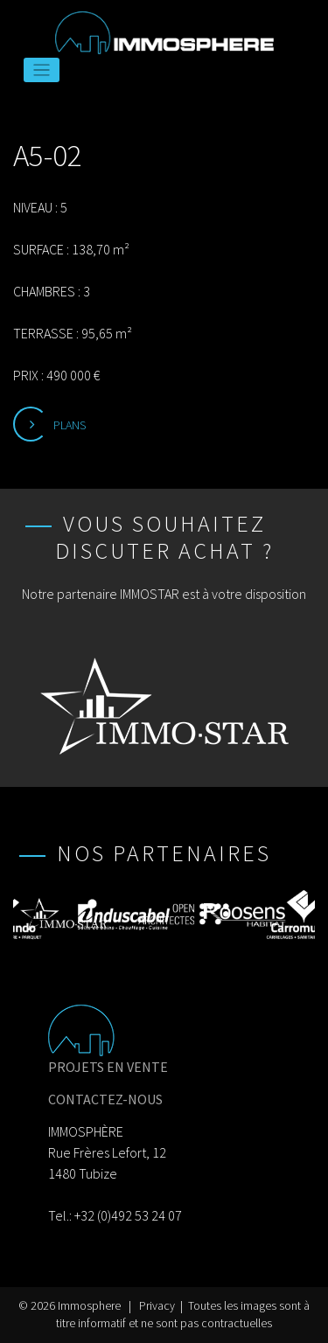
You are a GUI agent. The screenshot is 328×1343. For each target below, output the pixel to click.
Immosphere (89, 1305)
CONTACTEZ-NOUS (105, 1099)
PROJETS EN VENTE (108, 1066)
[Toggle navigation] (41, 70)
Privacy (157, 1305)
